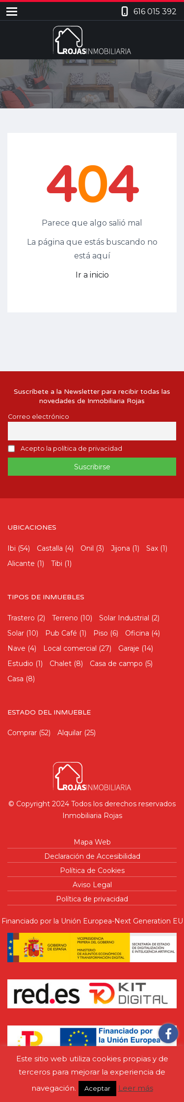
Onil (87, 548)
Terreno (65, 618)
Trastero (21, 618)
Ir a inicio (92, 275)
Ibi (11, 548)
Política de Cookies (92, 870)
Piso (100, 633)
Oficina (137, 633)
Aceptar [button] (97, 1088)
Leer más (135, 1088)
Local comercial (70, 648)
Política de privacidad (92, 899)
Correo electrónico (38, 416)
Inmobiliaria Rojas (92, 815)
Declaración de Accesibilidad (92, 856)
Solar (15, 633)
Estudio (20, 663)
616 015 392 (155, 11)
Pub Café (61, 633)
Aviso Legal (92, 884)
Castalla (50, 548)
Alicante (21, 563)
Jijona (120, 548)
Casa (15, 678)
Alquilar (69, 732)
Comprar (22, 732)
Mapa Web (92, 842)
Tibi (56, 563)
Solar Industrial (124, 618)
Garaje (128, 648)
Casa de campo (116, 663)
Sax (152, 548)
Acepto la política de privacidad (71, 449)
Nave (16, 648)
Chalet (61, 663)
